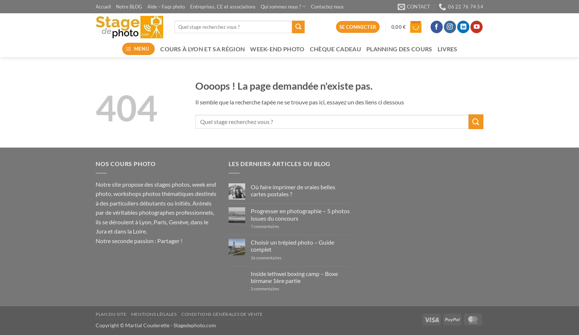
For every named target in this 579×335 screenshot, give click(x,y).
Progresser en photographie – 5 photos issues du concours (300, 214)
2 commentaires (272, 288)
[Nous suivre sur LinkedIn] (463, 27)
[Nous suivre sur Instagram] (450, 27)
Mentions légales (154, 314)
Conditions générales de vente (222, 314)
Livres (448, 48)
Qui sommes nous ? (283, 6)
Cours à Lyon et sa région (202, 48)
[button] (406, 27)
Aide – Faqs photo (166, 7)
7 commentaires (277, 226)
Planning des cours (399, 48)
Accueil (103, 7)
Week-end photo (277, 48)
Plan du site (111, 314)
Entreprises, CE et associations (223, 7)
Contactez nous (327, 7)
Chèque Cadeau (335, 48)
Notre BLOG (129, 7)
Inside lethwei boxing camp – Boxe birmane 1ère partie (294, 277)
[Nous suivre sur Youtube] (476, 27)
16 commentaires (273, 257)
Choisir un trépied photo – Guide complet (292, 246)
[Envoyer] (298, 27)
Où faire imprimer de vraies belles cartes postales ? (293, 190)
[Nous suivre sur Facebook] (437, 27)
